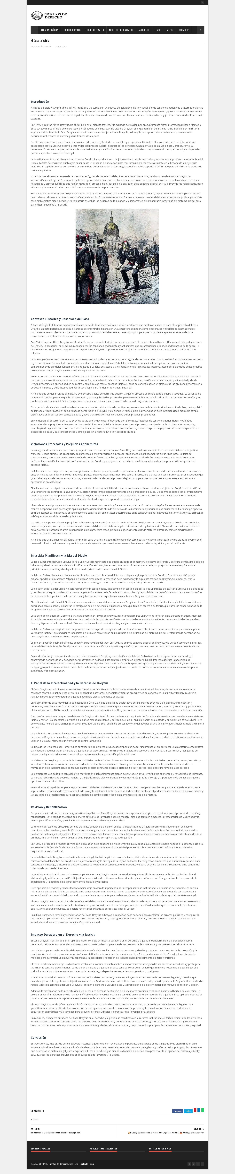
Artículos (144, 30)
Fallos (169, 30)
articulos (61, 47)
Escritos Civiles (72, 30)
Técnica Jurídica (49, 30)
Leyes (157, 30)
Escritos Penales (95, 30)
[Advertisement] (145, 15)
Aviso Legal (74, 1170)
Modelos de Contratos (121, 30)
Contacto (85, 1170)
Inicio (93, 1170)
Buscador (183, 30)
